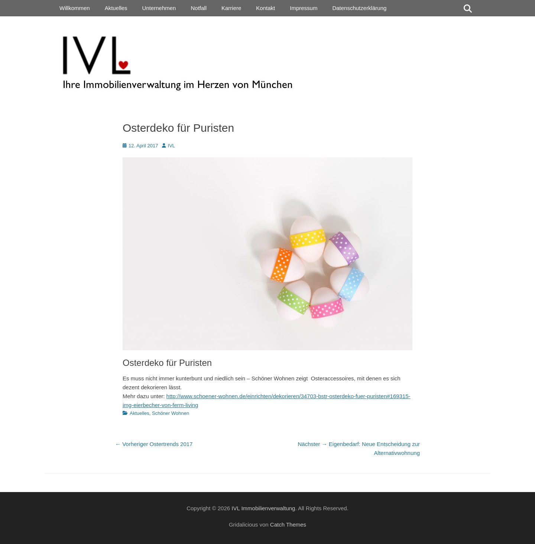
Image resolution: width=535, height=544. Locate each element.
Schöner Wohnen (170, 413)
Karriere (231, 8)
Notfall (199, 8)
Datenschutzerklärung (359, 8)
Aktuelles (116, 8)
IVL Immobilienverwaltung (263, 508)
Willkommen (74, 8)
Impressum (303, 8)
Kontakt (265, 8)
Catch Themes (288, 524)
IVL (171, 145)
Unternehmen (159, 8)
